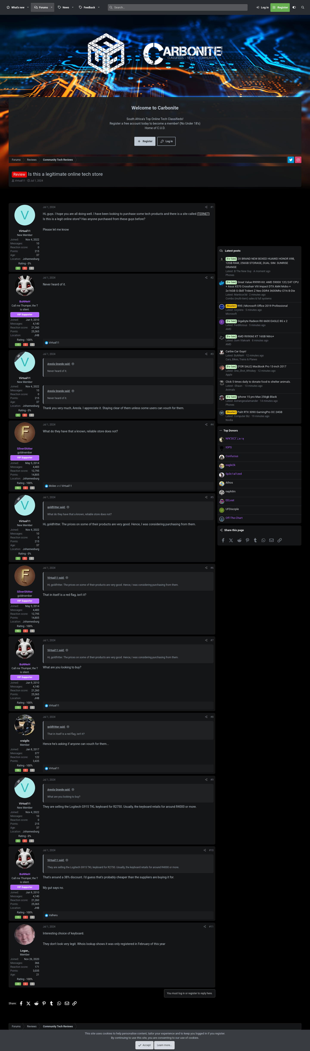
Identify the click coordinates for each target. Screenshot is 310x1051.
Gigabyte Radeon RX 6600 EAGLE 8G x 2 (256, 321)
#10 (211, 850)
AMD (228, 329)
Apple (229, 374)
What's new (17, 7)
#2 (212, 277)
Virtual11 (20, 180)
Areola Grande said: (58, 363)
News (66, 7)
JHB (36, 335)
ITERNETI (203, 214)
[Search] (181, 7)
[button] (28, 7)
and (60, 485)
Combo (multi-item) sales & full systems (248, 298)
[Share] (206, 207)
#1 (212, 207)
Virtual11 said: (55, 577)
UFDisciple (232, 509)
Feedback (89, 7)
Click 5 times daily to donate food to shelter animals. (258, 381)
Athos (229, 482)
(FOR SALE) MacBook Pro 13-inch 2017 (256, 366)
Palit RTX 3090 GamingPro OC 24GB (254, 412)
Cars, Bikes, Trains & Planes (241, 359)
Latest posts (232, 250)
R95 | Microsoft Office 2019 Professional (257, 305)
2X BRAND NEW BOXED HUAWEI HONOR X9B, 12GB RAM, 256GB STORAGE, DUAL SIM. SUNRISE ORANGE (260, 263)
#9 (212, 779)
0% (29, 263)
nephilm (231, 491)
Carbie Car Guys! (236, 351)
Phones (230, 275)
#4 (212, 424)
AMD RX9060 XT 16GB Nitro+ (250, 336)
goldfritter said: (56, 507)
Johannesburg (31, 258)
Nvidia (229, 420)
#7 (212, 640)
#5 (212, 497)
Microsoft (231, 313)
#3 (212, 354)
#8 (212, 716)
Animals (230, 389)
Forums (43, 7)
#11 (211, 926)
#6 (212, 567)
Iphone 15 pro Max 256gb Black (251, 396)
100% (29, 339)
